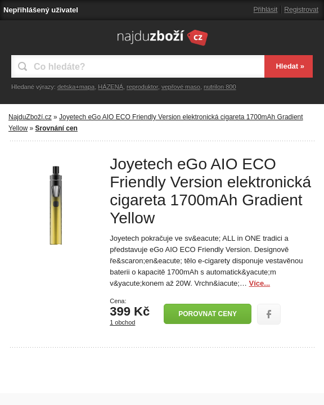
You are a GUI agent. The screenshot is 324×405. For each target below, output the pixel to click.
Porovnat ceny (207, 314)
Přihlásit (266, 10)
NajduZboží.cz (30, 117)
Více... (260, 283)
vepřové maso (180, 86)
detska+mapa (75, 86)
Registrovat (301, 10)
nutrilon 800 (220, 86)
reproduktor (142, 86)
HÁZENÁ (110, 86)
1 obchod (122, 322)
